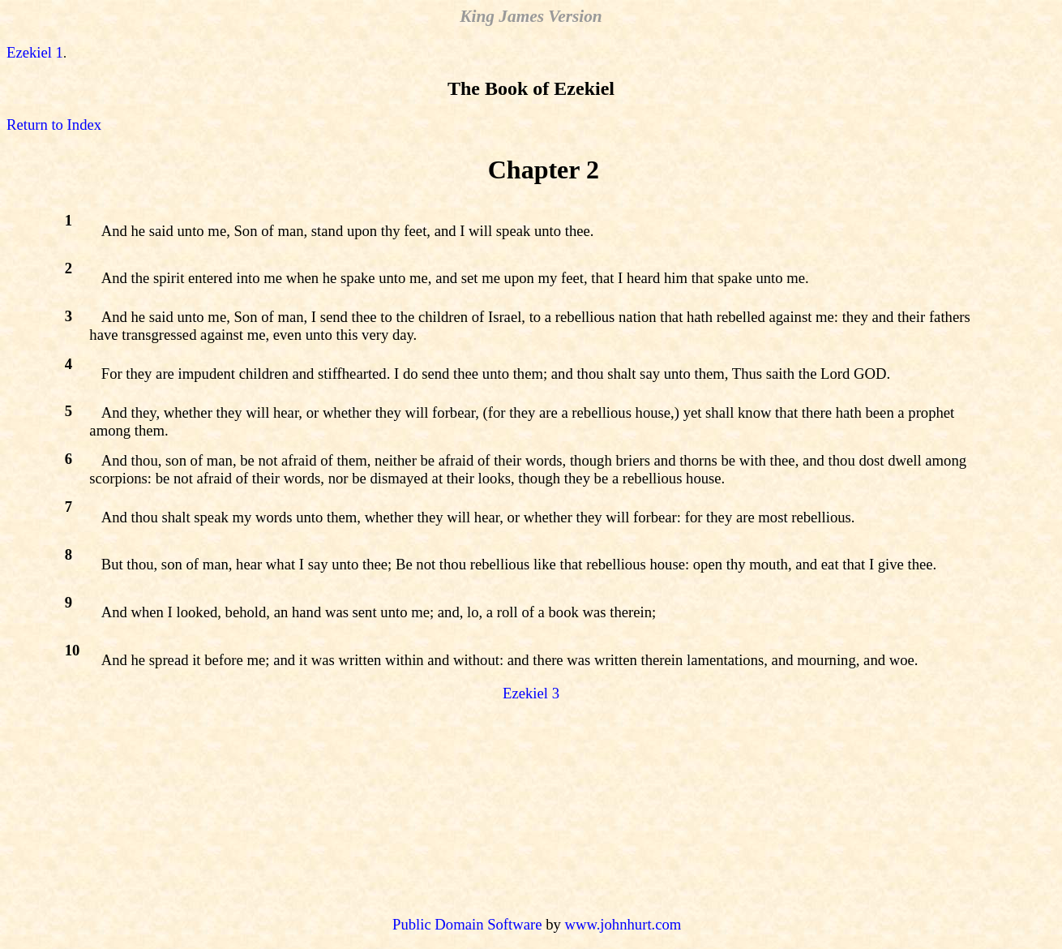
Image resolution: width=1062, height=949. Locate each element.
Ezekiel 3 (531, 693)
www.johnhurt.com (622, 924)
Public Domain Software (467, 924)
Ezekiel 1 (34, 52)
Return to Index (53, 124)
